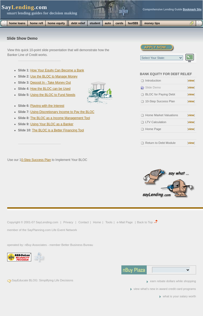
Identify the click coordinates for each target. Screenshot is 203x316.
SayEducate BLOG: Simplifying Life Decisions (42, 280)
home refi (36, 23)
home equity (56, 23)
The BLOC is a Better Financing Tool (58, 130)
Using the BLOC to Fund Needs (52, 95)
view (191, 80)
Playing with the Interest (47, 106)
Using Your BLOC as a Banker (51, 124)
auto (108, 23)
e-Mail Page (125, 222)
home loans (17, 23)
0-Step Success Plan (36, 160)
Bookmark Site (192, 9)
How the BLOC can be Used (50, 89)
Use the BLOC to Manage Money (54, 76)
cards (119, 23)
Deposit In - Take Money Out (50, 82)
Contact (83, 222)
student (95, 23)
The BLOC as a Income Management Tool (60, 118)
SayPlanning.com (39, 230)
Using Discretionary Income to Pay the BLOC (62, 112)
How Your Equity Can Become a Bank (57, 70)
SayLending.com (47, 222)
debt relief (78, 23)
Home (97, 222)
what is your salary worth (179, 296)
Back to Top (145, 222)
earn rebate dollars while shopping (173, 281)
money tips (152, 23)
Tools (108, 222)
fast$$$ (133, 23)
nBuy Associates (36, 244)
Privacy (68, 222)
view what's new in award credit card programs (165, 288)
